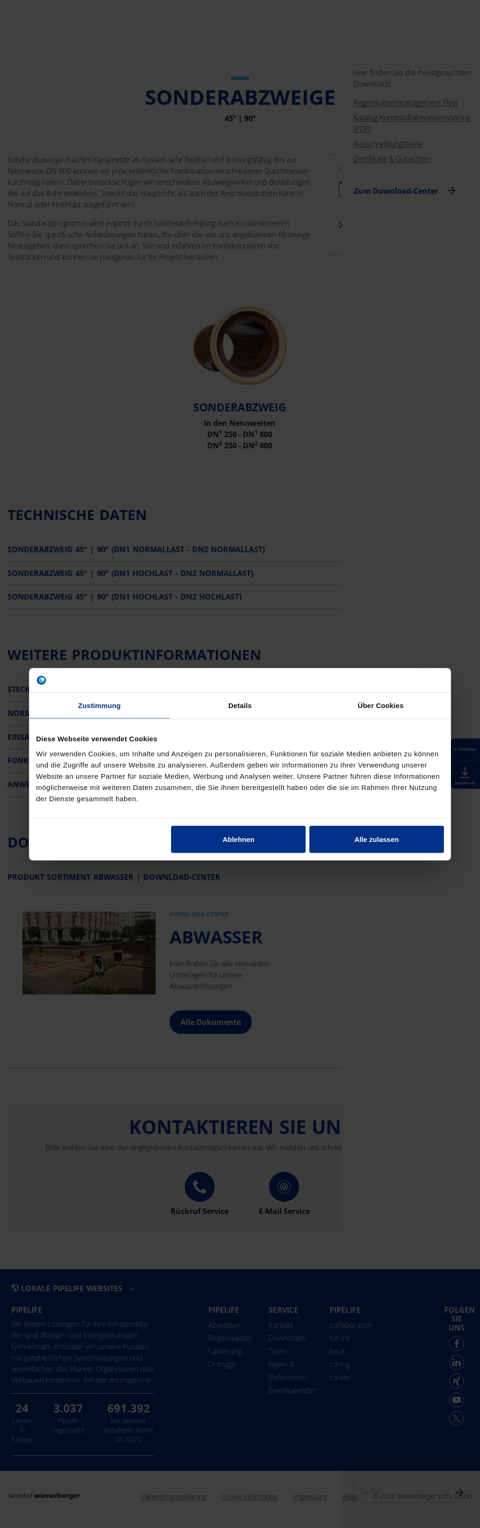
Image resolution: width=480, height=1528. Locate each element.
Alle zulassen (376, 839)
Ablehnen (239, 839)
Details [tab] (240, 705)
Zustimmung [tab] (99, 705)
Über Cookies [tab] (381, 705)
